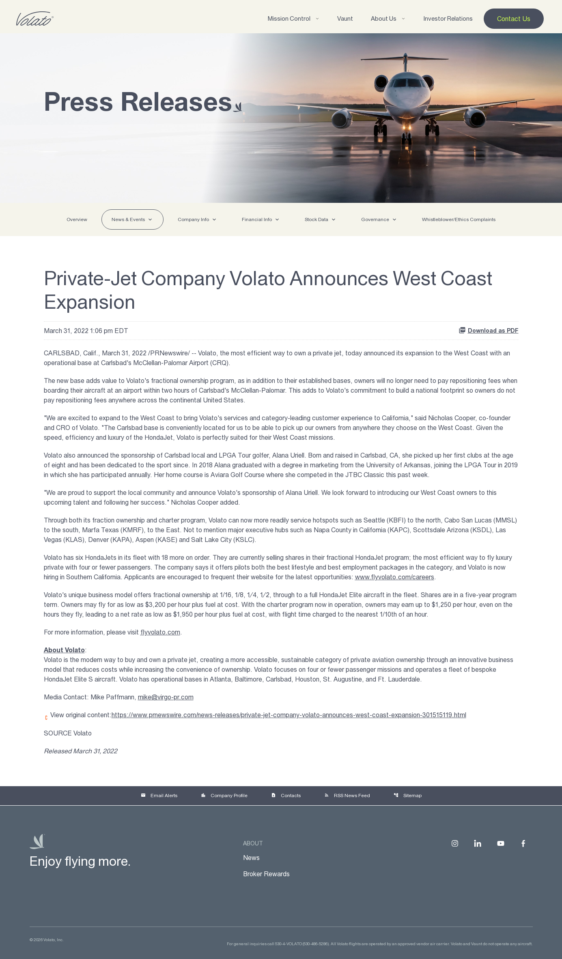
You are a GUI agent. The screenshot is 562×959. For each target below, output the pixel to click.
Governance (375, 219)
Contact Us (513, 18)
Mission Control (293, 18)
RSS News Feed (347, 795)
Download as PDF (489, 330)
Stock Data (316, 219)
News (251, 857)
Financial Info (257, 219)
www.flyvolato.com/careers (394, 577)
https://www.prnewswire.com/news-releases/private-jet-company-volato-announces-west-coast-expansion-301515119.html (289, 714)
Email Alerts (159, 795)
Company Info (193, 219)
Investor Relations (448, 18)
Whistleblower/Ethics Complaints (458, 219)
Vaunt (345, 18)
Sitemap (408, 795)
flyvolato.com (160, 632)
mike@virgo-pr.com (166, 697)
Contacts (286, 795)
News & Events (128, 219)
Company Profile (224, 795)
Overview (77, 219)
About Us (388, 18)
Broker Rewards (266, 873)
